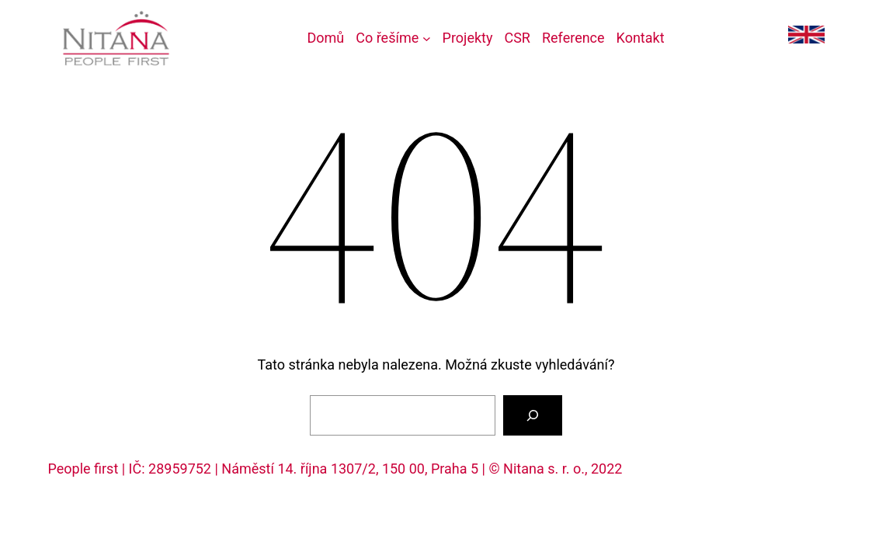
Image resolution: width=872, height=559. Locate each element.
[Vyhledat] (532, 415)
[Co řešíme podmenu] (393, 38)
